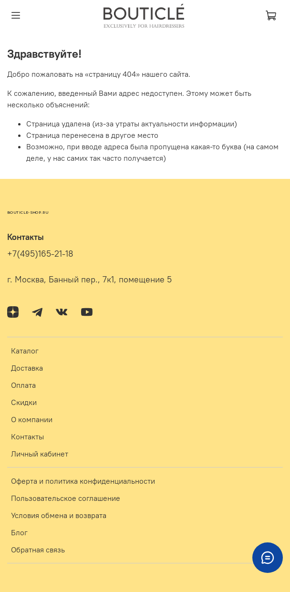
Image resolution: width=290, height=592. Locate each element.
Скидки (24, 402)
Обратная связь (38, 549)
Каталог (25, 350)
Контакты (27, 436)
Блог (19, 532)
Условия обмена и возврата (58, 515)
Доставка (27, 368)
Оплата (23, 385)
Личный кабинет (39, 453)
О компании (31, 419)
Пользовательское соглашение (65, 498)
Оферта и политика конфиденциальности (83, 481)
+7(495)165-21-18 (40, 254)
